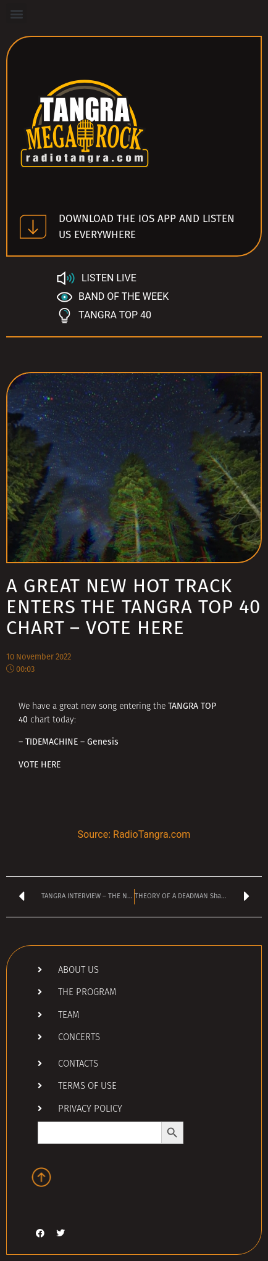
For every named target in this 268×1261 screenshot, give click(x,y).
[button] (16, 13)
